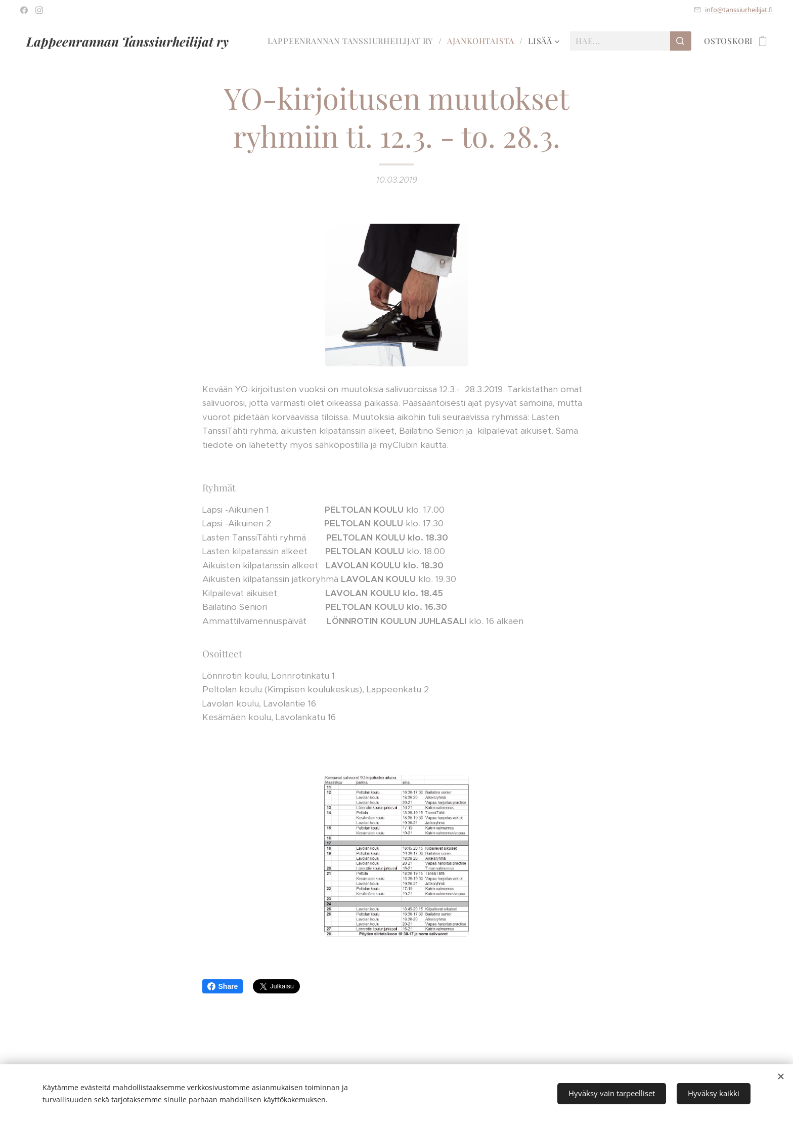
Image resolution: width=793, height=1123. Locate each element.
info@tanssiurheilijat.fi (739, 9)
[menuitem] (353, 41)
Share (222, 986)
